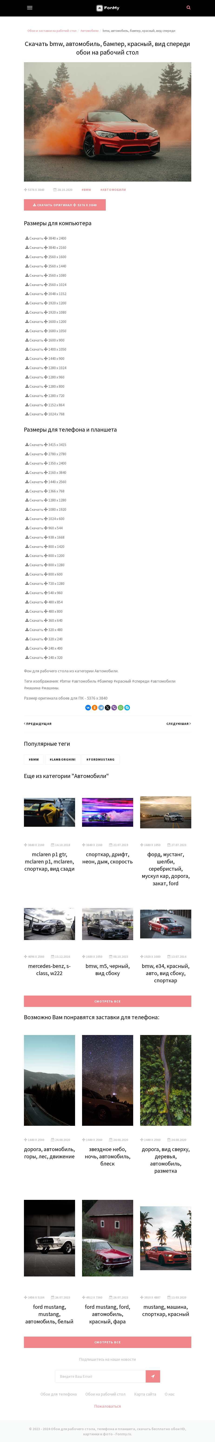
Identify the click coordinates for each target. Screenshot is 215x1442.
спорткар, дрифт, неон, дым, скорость (107, 857)
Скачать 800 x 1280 (44, 564)
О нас (171, 1393)
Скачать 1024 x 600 (44, 518)
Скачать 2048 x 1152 (45, 293)
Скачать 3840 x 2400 (45, 238)
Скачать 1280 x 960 (44, 376)
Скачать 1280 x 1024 (45, 367)
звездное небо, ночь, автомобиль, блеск (107, 1156)
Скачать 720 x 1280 (44, 583)
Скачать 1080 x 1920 (45, 509)
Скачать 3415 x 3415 (45, 444)
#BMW (86, 190)
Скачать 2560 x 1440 (45, 266)
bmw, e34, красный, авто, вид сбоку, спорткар (165, 973)
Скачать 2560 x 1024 (45, 284)
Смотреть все (107, 1001)
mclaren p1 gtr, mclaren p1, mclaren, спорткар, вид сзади (49, 861)
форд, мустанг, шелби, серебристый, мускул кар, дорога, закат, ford (166, 868)
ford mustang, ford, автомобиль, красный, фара (107, 1314)
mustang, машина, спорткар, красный (165, 1310)
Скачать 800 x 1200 (44, 555)
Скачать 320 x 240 (44, 638)
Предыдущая (38, 723)
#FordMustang (100, 759)
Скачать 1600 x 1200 (45, 321)
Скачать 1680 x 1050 (45, 330)
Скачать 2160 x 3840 (45, 472)
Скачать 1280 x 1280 (45, 500)
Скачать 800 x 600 (44, 574)
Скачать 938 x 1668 (44, 537)
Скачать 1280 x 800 (44, 386)
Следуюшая (178, 723)
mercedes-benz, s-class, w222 (49, 969)
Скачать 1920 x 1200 (45, 302)
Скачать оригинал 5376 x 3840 (65, 205)
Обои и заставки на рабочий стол (51, 31)
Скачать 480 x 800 (44, 611)
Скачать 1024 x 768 (44, 414)
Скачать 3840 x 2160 (45, 247)
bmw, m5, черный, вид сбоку (108, 969)
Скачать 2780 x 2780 (45, 453)
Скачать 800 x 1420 (44, 546)
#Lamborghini (63, 759)
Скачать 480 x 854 (44, 601)
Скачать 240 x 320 (44, 657)
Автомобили (90, 31)
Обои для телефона (58, 1393)
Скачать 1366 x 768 (44, 490)
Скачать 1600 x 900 (44, 340)
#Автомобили (113, 190)
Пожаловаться (107, 1406)
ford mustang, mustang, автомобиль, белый (49, 1314)
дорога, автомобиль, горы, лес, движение (49, 1152)
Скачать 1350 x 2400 (45, 463)
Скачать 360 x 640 (44, 620)
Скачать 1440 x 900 (44, 358)
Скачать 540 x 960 (44, 592)
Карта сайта (146, 1393)
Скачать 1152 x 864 (44, 404)
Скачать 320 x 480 (44, 629)
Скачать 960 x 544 (44, 527)
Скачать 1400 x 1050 (45, 349)
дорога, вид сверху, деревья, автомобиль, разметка (166, 1159)
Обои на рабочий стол (105, 1393)
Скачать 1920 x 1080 (45, 312)
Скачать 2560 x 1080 (45, 275)
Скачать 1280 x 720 (44, 395)
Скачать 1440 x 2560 (45, 481)
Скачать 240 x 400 (44, 648)
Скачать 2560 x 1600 (45, 256)
